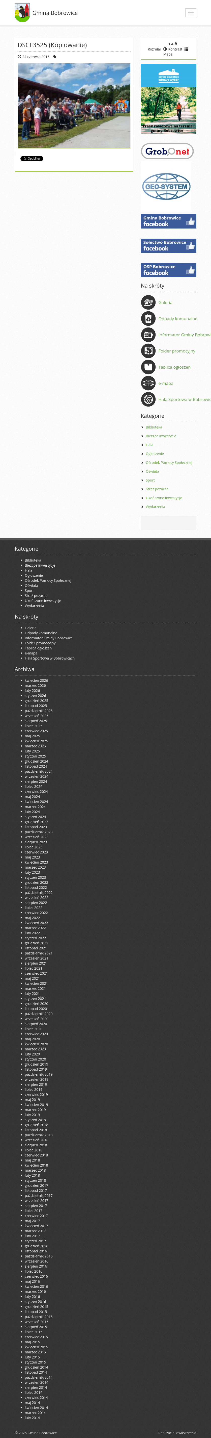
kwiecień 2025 (36, 741)
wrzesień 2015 (36, 1321)
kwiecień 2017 (36, 1225)
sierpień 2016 (36, 1266)
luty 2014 (32, 1417)
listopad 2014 (36, 1372)
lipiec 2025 (33, 725)
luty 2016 (32, 1296)
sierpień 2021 (36, 963)
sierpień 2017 (36, 1205)
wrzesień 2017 (36, 1200)
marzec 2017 (35, 1230)
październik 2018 (39, 1134)
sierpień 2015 (36, 1326)
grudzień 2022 (36, 882)
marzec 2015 (35, 1352)
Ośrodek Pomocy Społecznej (169, 462)
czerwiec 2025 (36, 730)
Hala (149, 444)
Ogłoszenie (155, 453)
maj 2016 (32, 1281)
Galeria (166, 302)
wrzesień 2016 (36, 1261)
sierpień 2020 (36, 1023)
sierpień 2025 (36, 720)
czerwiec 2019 (36, 1094)
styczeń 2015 (35, 1362)
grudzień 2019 (36, 1064)
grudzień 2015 (36, 1306)
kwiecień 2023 (36, 862)
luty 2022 (32, 932)
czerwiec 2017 (36, 1215)
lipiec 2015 (33, 1331)
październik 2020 (39, 1013)
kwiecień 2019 (36, 1104)
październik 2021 (39, 953)
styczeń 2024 (35, 816)
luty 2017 (32, 1235)
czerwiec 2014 (36, 1397)
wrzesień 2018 (36, 1140)
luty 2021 (32, 993)
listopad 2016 (36, 1251)
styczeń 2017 (35, 1241)
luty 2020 (32, 1054)
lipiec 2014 (33, 1392)
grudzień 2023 (36, 821)
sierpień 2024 (36, 781)
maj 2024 (32, 796)
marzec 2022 (35, 927)
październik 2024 (39, 771)
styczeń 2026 (35, 695)
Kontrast (172, 49)
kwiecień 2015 (36, 1347)
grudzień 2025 (36, 700)
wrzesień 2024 (36, 776)
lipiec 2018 (33, 1150)
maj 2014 (32, 1402)
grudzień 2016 (36, 1246)
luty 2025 (32, 751)
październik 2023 (39, 831)
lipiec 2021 (33, 968)
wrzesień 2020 (36, 1018)
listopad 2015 (36, 1311)
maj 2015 (32, 1342)
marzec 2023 (35, 867)
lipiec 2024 (33, 786)
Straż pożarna (157, 489)
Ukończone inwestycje (164, 497)
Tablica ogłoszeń (175, 367)
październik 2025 (39, 710)
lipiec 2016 (33, 1271)
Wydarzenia (155, 506)
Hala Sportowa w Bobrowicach (50, 658)
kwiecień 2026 (36, 680)
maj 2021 (32, 978)
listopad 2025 (36, 705)
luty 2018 (32, 1175)
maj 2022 (32, 917)
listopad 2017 (36, 1190)
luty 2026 (32, 690)
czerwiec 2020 (36, 1033)
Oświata (152, 471)
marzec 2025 (35, 746)
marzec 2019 (35, 1109)
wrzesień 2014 (36, 1382)
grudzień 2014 (36, 1367)
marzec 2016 (35, 1291)
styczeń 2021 (35, 998)
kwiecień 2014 (36, 1407)
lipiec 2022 (33, 907)
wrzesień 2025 (36, 715)
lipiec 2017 (33, 1210)
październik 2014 (39, 1377)
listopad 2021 (36, 948)
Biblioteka (154, 427)
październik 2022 (39, 892)
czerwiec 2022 (36, 912)
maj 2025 (32, 736)
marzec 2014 (35, 1412)
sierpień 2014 (36, 1387)
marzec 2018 (35, 1170)
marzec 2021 (35, 988)
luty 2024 (32, 811)
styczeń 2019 (35, 1119)
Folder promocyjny (177, 351)
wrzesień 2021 (36, 958)
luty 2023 (32, 872)
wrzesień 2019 (36, 1079)
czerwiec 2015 (36, 1336)
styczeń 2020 (35, 1059)
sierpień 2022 (36, 902)
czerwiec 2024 (36, 791)
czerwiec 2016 (36, 1276)
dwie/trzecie (186, 1432)
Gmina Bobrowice (55, 12)
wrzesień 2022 (36, 897)
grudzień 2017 (36, 1185)
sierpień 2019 (36, 1084)
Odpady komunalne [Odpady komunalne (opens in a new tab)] (178, 318)
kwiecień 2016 (36, 1286)
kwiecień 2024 (36, 801)
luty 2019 (32, 1114)
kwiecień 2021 (36, 983)
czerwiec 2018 (36, 1155)
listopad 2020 (36, 1008)
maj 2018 (32, 1160)
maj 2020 (32, 1039)
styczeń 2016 (35, 1301)
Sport (150, 480)
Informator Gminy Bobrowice (49, 638)
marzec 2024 (35, 806)
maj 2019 (32, 1099)
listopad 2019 (36, 1069)
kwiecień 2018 (36, 1165)
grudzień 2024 (36, 761)
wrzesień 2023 (36, 837)
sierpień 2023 (36, 842)
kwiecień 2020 (36, 1044)
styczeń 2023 (35, 877)
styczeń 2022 (35, 938)
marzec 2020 (35, 1049)
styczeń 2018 (35, 1180)
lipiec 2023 (33, 847)
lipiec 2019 (33, 1089)
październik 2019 (39, 1074)
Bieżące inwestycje (161, 436)
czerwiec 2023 (36, 852)
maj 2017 (32, 1220)
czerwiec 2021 (36, 973)
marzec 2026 (35, 685)
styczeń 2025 (35, 756)
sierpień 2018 (36, 1145)
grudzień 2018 (36, 1124)
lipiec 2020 (33, 1028)
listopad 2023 (36, 826)
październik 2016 (39, 1256)
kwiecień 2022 (36, 922)
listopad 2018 (36, 1129)
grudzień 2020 (36, 1003)
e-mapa (166, 383)
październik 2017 (39, 1195)
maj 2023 (32, 857)
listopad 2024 (36, 766)
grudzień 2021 (36, 943)
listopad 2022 (36, 887)
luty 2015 (32, 1357)
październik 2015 (39, 1316)
